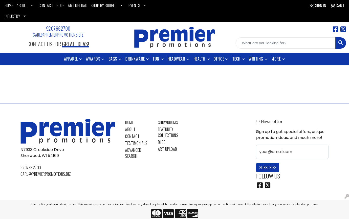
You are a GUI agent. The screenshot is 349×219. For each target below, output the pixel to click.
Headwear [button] (176, 59)
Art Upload (167, 149)
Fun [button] (156, 59)
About (130, 129)
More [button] (276, 59)
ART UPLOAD (77, 5)
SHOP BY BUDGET (104, 5)
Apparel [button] (71, 59)
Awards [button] (93, 59)
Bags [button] (113, 59)
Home (129, 122)
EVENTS (134, 5)
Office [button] (219, 59)
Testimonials (136, 143)
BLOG (61, 5)
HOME (9, 5)
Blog (162, 142)
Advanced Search (133, 153)
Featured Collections (168, 132)
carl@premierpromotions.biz (58, 35)
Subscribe (267, 168)
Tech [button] (236, 59)
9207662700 (58, 28)
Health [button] (199, 59)
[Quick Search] (286, 43)
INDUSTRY (12, 16)
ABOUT (22, 5)
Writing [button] (256, 59)
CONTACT (46, 5)
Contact (132, 136)
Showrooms (168, 122)
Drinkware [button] (135, 59)
